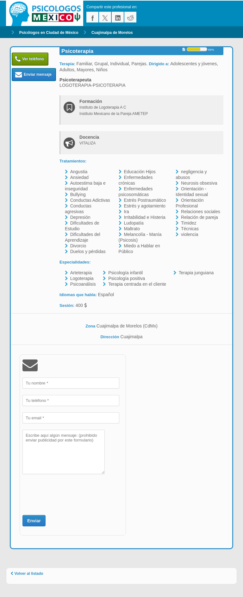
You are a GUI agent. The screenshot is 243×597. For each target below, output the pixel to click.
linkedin (118, 17)
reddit (130, 17)
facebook (92, 17)
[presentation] (70, 493)
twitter (105, 17)
